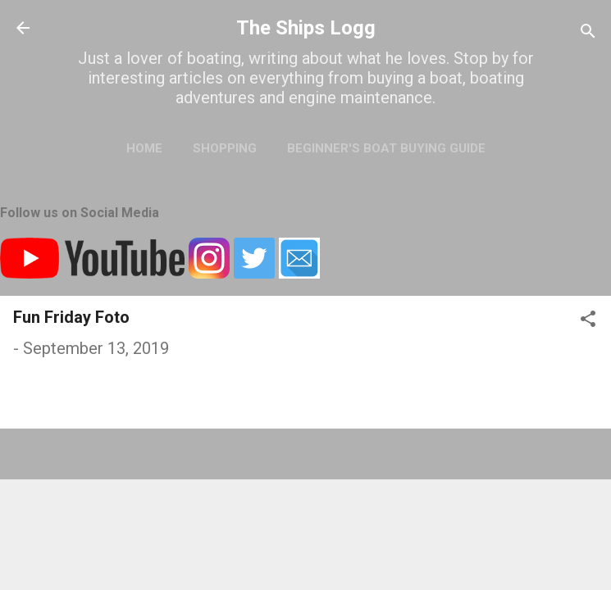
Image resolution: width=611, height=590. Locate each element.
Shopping (225, 148)
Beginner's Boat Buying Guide (386, 148)
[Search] (588, 33)
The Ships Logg (306, 27)
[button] (588, 321)
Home (144, 148)
